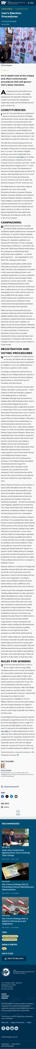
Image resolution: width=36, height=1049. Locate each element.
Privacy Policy (16, 1044)
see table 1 (21, 157)
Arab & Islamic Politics (10, 936)
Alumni (29, 1022)
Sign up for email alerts (14, 958)
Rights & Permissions (7, 1046)
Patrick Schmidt (10, 21)
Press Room (5, 996)
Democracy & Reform (9, 939)
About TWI (4, 1022)
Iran (4, 948)
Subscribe (4, 998)
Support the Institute (18, 1022)
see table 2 (5, 731)
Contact (4, 994)
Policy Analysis (7, 9)
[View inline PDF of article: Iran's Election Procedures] (18, 786)
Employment (5, 1044)
